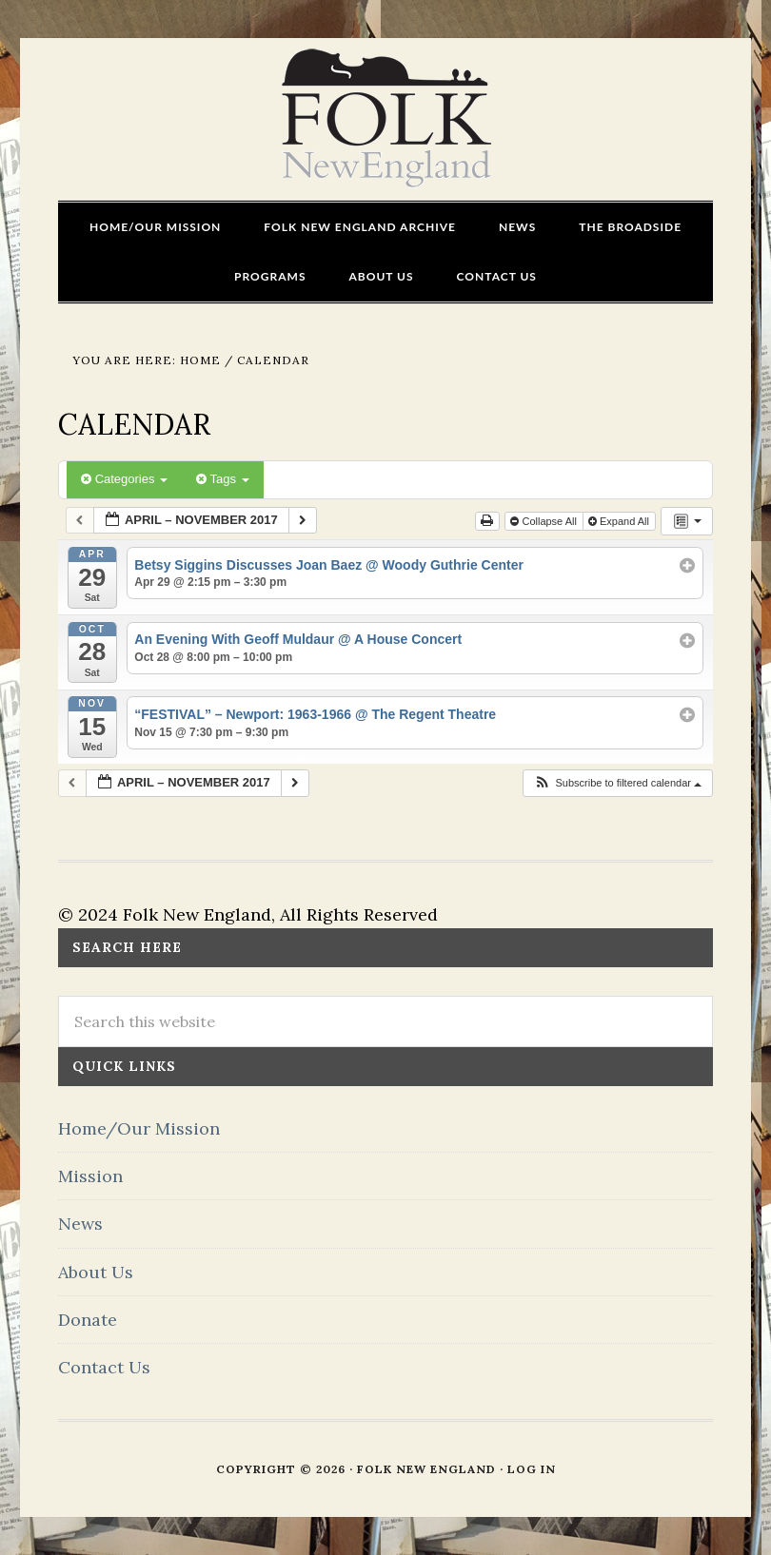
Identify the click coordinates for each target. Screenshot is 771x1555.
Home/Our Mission (139, 1128)
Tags (222, 479)
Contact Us (104, 1367)
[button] (617, 783)
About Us (95, 1272)
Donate (87, 1320)
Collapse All (545, 521)
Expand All (620, 521)
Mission (90, 1176)
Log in (531, 1469)
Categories (124, 479)
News (80, 1223)
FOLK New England (386, 119)
